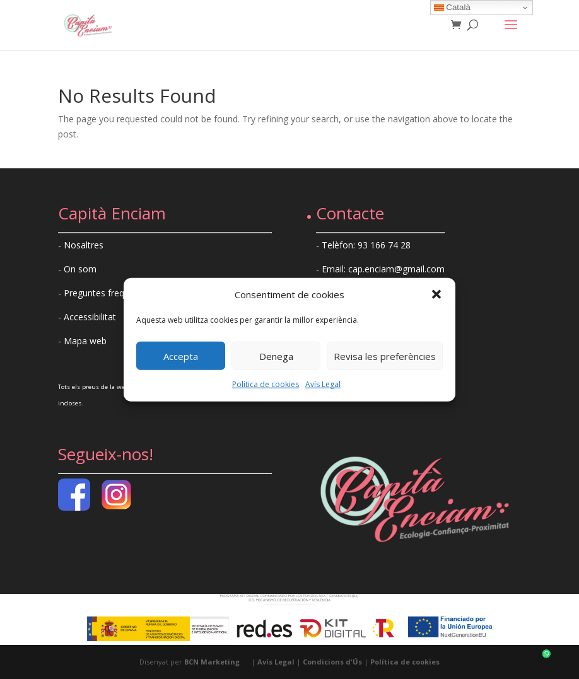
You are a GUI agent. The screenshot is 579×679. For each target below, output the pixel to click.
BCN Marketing (212, 661)
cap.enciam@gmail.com (396, 269)
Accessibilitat (90, 317)
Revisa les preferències (385, 356)
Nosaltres (83, 245)
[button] (436, 294)
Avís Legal (323, 384)
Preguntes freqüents (105, 293)
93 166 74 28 (384, 245)
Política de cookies (265, 384)
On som (80, 269)
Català (452, 8)
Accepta (180, 356)
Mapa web (85, 341)
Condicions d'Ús (332, 661)
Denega (276, 356)
